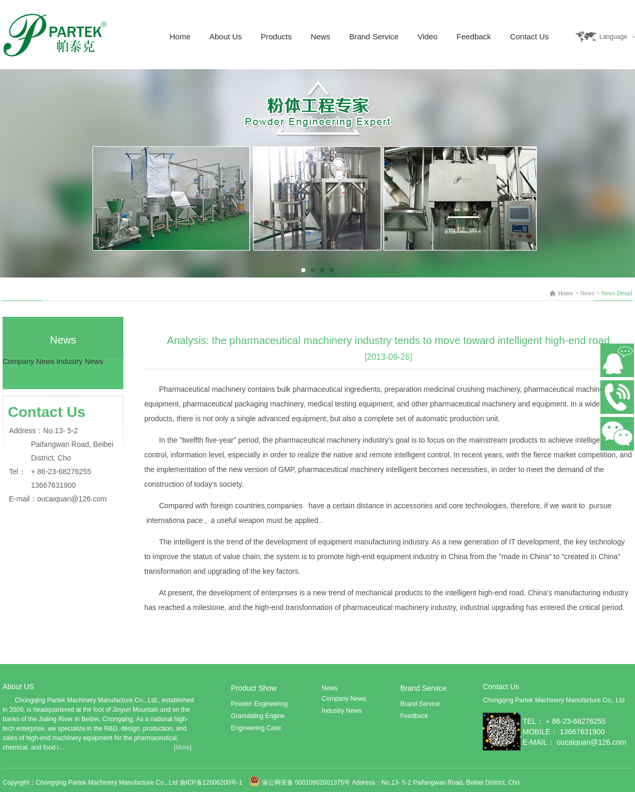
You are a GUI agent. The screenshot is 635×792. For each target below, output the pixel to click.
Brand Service (373, 36)
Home (180, 36)
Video (428, 36)
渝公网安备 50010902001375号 (306, 782)
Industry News (80, 361)
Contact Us (529, 36)
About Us (225, 36)
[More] (183, 747)
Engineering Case (256, 728)
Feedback (474, 36)
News (321, 36)
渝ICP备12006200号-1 (211, 782)
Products (276, 36)
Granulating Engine (258, 716)
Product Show (254, 688)
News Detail (616, 293)
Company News (29, 361)
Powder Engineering (259, 704)
